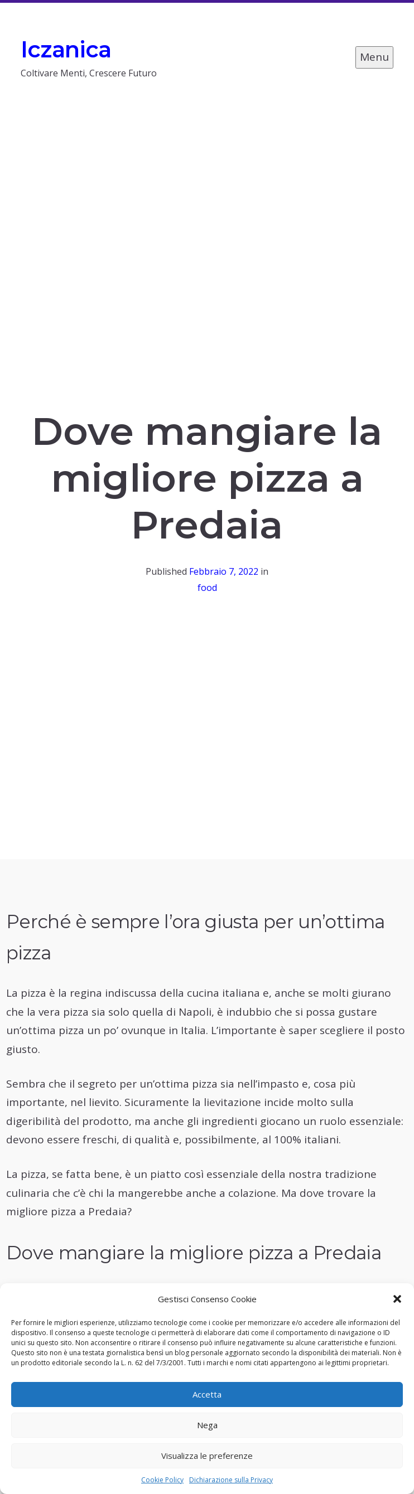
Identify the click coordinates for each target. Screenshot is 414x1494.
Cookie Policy (162, 1480)
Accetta (207, 1394)
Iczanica (66, 49)
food (207, 587)
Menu (374, 57)
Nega (207, 1424)
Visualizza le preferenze (207, 1455)
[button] (397, 1298)
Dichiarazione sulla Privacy (231, 1480)
